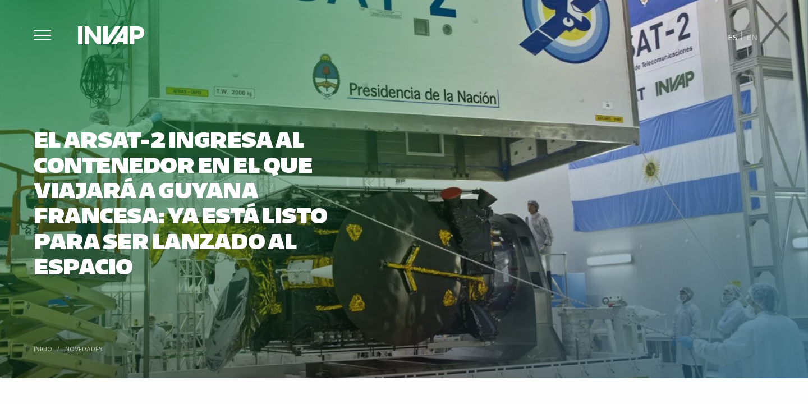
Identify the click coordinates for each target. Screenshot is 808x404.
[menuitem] (733, 36)
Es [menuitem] (732, 37)
